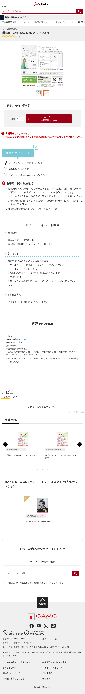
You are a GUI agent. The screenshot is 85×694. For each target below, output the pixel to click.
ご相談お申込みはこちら (13, 678)
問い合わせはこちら (11, 673)
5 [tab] (52, 472)
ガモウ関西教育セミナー (13, 29)
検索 (75, 573)
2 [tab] (37, 472)
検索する (79, 11)
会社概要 (46, 678)
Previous (5, 444)
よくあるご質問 (9, 668)
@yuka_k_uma (21, 339)
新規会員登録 (11, 17)
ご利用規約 (47, 673)
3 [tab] (42, 472)
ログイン (24, 17)
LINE (53, 626)
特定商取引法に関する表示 (54, 662)
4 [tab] (47, 472)
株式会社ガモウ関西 (22, 643)
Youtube (39, 626)
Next (79, 444)
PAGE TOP (42, 604)
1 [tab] (32, 472)
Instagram (46, 626)
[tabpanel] (42, 66)
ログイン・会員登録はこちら (49, 118)
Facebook (31, 626)
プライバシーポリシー (52, 668)
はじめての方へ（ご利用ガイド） (17, 662)
